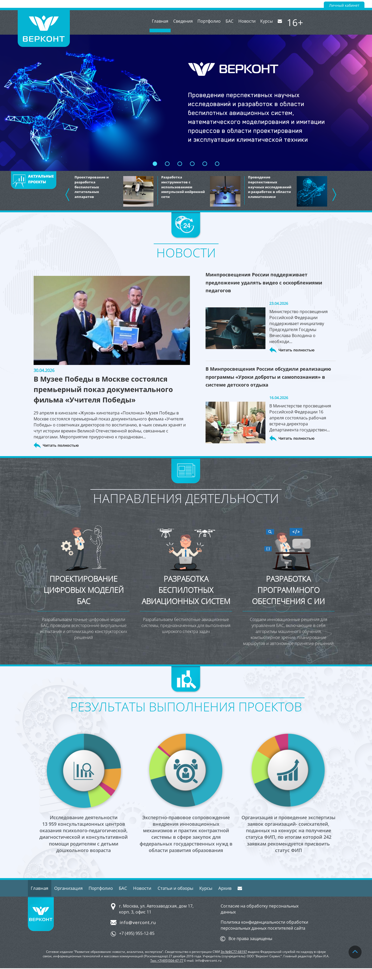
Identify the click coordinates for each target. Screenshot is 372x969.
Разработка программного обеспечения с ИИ (288, 590)
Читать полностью (61, 445)
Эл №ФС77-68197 (234, 952)
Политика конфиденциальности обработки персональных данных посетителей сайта (264, 926)
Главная (156, 27)
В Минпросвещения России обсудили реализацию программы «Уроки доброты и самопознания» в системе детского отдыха (268, 377)
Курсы (269, 23)
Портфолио (209, 23)
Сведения (181, 23)
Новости (249, 23)
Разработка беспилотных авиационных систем (186, 596)
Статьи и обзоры (183, 888)
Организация (70, 888)
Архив (236, 888)
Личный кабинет (344, 5)
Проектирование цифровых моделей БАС (83, 590)
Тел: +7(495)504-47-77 (166, 961)
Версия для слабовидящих (304, 4)
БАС (230, 23)
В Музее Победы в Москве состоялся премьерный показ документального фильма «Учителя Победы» (111, 389)
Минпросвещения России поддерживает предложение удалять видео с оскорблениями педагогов (264, 283)
